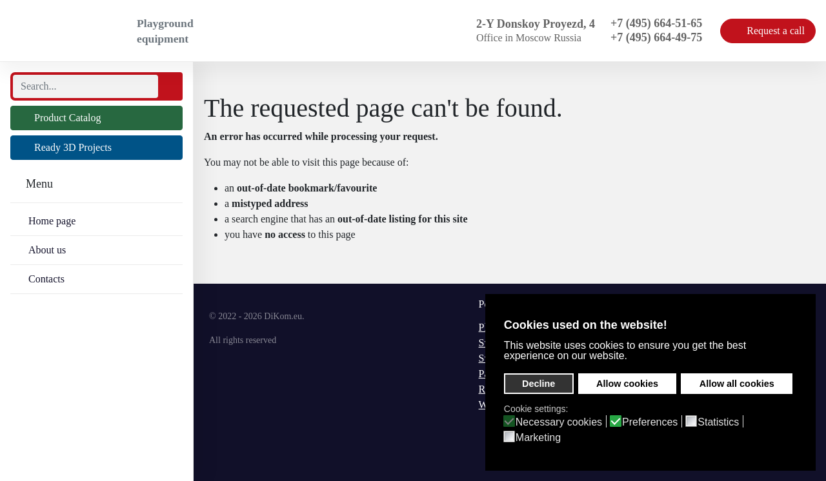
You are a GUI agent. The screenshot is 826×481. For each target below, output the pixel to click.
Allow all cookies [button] (737, 383)
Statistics (718, 422)
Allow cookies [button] (627, 383)
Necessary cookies (559, 422)
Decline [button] (538, 383)
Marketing (538, 438)
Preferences (650, 422)
